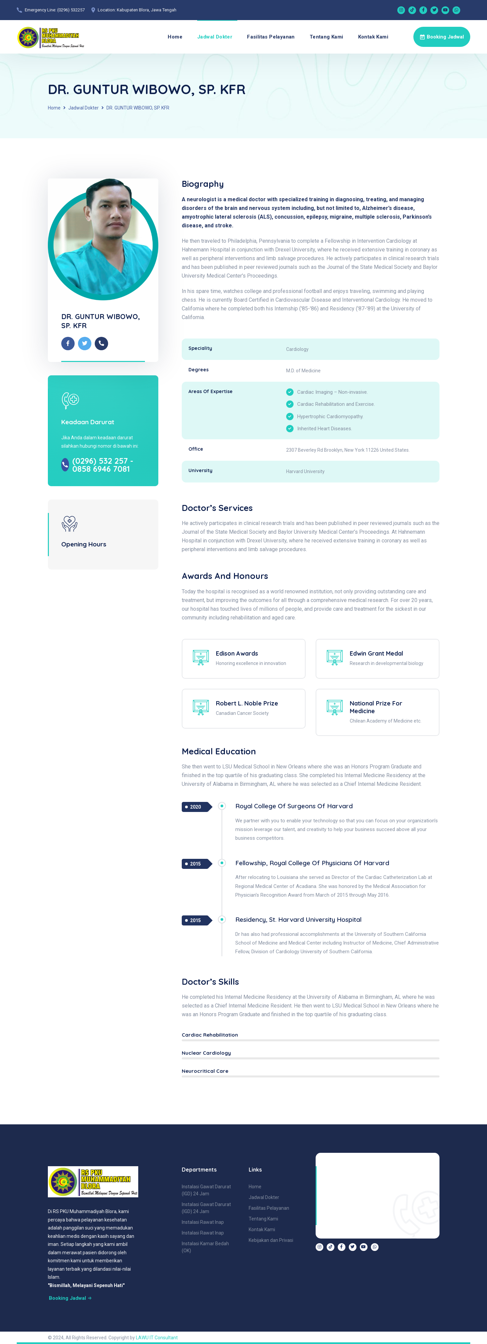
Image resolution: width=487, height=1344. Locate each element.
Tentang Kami (326, 37)
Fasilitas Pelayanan (271, 37)
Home (175, 37)
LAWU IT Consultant (157, 1337)
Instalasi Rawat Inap (203, 1222)
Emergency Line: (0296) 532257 (55, 9)
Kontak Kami (373, 37)
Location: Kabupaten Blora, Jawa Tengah (137, 9)
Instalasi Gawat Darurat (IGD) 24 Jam (206, 1190)
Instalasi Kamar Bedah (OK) (205, 1247)
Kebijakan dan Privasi (271, 1240)
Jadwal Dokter (214, 37)
